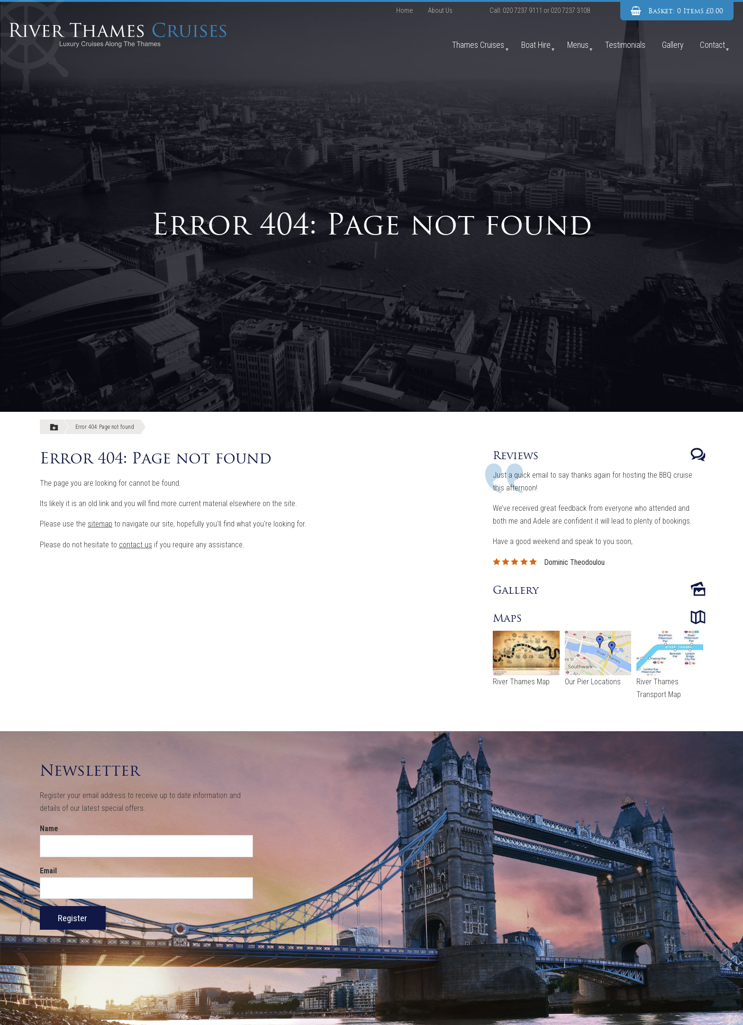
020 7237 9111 (522, 11)
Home (404, 11)
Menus (578, 45)
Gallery (672, 45)
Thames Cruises (478, 45)
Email (48, 870)
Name (49, 828)
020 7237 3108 (570, 11)
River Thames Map (521, 681)
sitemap (100, 523)
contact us (135, 544)
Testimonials (625, 45)
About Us (440, 11)
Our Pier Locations (593, 681)
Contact (712, 45)
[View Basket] (677, 11)
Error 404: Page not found (104, 427)
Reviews (516, 455)
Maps (507, 618)
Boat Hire (536, 45)
